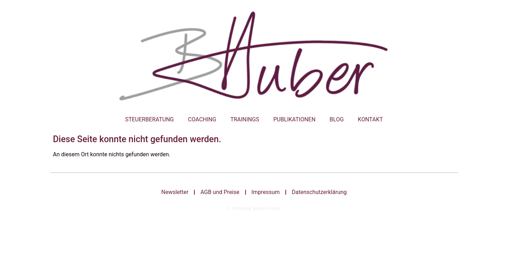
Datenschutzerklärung (319, 192)
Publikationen (294, 119)
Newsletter (174, 192)
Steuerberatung (149, 119)
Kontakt (370, 119)
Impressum (266, 192)
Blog (336, 119)
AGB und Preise (219, 192)
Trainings (244, 119)
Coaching (202, 119)
